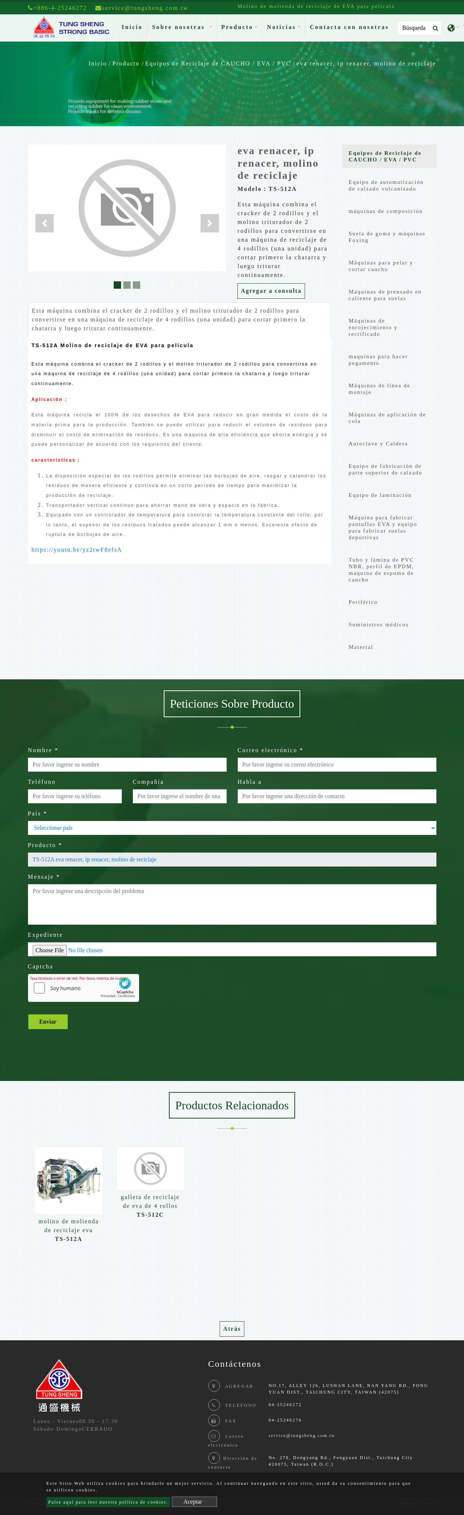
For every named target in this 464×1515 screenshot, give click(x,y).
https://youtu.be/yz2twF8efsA (77, 550)
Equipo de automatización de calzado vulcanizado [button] (386, 185)
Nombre (43, 750)
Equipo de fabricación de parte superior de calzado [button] (385, 469)
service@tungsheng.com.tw (302, 1435)
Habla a (250, 782)
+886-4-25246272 (57, 8)
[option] (68, 1198)
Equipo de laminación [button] (380, 495)
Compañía (148, 782)
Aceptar (192, 1501)
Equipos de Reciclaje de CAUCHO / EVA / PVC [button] (385, 156)
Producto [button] (237, 27)
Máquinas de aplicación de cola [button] (387, 418)
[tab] (389, 158)
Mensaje (44, 877)
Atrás (232, 1329)
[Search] (419, 28)
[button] (44, 223)
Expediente (45, 935)
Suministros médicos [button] (379, 624)
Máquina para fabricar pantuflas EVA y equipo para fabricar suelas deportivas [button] (383, 527)
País (37, 813)
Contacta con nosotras (349, 27)
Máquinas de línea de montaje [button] (380, 389)
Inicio (134, 26)
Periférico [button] (363, 602)
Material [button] (361, 647)
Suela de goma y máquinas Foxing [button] (387, 237)
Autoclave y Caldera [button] (378, 444)
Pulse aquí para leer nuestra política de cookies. (108, 1502)
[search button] (433, 28)
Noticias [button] (281, 27)
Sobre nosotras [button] (180, 27)
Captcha (40, 966)
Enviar (48, 1021)
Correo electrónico (271, 750)
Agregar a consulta (271, 291)
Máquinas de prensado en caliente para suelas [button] (385, 295)
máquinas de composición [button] (386, 211)
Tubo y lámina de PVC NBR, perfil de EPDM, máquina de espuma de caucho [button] (381, 570)
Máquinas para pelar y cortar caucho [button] (381, 266)
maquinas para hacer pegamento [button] (378, 359)
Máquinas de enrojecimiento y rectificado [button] (373, 327)
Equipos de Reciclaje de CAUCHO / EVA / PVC (218, 63)
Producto (125, 63)
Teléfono (42, 782)
